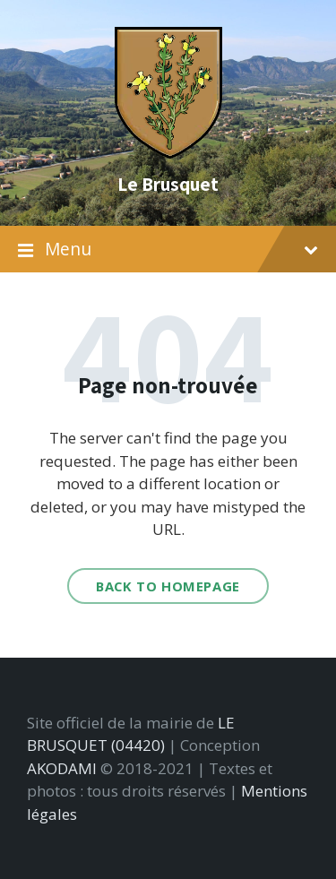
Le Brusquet (168, 183)
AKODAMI (62, 768)
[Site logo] (168, 152)
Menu (168, 249)
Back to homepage (168, 586)
